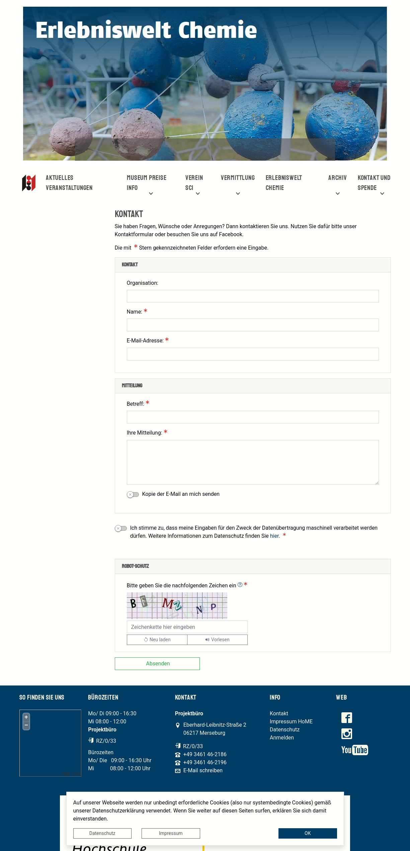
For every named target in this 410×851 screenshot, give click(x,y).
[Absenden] (157, 663)
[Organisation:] (253, 296)
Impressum (170, 833)
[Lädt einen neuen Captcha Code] (157, 640)
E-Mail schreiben (203, 770)
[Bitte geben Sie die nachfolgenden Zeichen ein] (187, 626)
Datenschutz (102, 833)
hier (274, 536)
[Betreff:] (253, 417)
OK (308, 833)
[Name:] (253, 325)
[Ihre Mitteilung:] (253, 462)
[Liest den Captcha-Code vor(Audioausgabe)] (217, 640)
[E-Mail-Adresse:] (253, 354)
